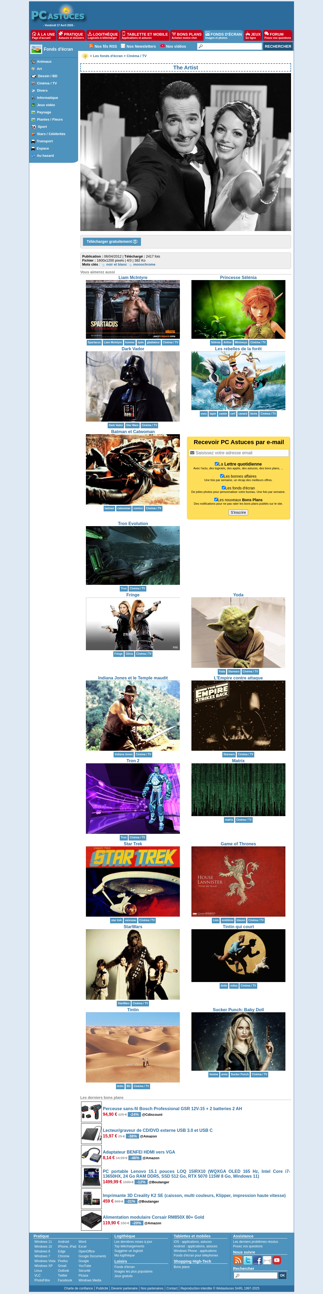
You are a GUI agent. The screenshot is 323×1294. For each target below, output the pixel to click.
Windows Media (89, 1280)
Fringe (133, 595)
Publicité (102, 1288)
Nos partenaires (152, 1288)
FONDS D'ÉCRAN (223, 35)
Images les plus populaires (133, 1271)
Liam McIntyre (132, 277)
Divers (42, 90)
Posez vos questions (248, 1246)
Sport (42, 127)
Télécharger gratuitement (112, 241)
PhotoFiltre (42, 1280)
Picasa (83, 1275)
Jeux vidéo (46, 105)
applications (190, 1242)
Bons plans (182, 1267)
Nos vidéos (176, 46)
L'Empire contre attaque (238, 678)
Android (63, 1242)
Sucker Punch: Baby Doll (238, 1009)
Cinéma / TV (47, 83)
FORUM (277, 35)
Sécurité (84, 1271)
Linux (38, 1271)
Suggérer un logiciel (128, 1251)
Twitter (62, 1275)
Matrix (238, 760)
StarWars (133, 926)
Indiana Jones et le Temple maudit (133, 678)
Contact (171, 1288)
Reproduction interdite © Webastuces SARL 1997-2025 (219, 1288)
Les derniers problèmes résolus (255, 1242)
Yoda (238, 595)
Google (83, 1261)
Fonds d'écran (58, 49)
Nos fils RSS (106, 46)
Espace (43, 148)
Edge (62, 1251)
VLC (37, 1275)
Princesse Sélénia (238, 277)
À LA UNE (43, 35)
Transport (45, 141)
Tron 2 (132, 760)
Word (82, 1242)
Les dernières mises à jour (133, 1242)
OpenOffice (86, 1251)
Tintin (133, 1009)
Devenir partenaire (124, 1288)
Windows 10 (43, 1246)
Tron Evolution (133, 523)
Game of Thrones (238, 844)
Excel (82, 1246)
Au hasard (45, 156)
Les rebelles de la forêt (238, 349)
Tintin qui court (238, 926)
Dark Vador (133, 349)
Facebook (65, 1280)
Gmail (62, 1266)
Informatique (47, 98)
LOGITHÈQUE (103, 35)
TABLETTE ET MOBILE (145, 35)
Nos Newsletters (141, 46)
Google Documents (92, 1256)
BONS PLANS (187, 35)
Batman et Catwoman (133, 431)
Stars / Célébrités (51, 134)
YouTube (84, 1266)
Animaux (44, 62)
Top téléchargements (129, 1246)
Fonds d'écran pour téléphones (196, 1255)
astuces (206, 1242)
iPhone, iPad (67, 1246)
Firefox (63, 1261)
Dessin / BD (47, 76)
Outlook (63, 1271)
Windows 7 (42, 1256)
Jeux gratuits (123, 1276)
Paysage (44, 112)
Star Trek (133, 844)
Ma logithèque (124, 1255)
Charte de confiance (78, 1288)
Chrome (64, 1256)
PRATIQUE (71, 35)
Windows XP (43, 1266)
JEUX (253, 35)
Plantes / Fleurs (50, 119)
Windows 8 (42, 1251)
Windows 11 (43, 1242)
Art (39, 69)
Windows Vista (44, 1261)
